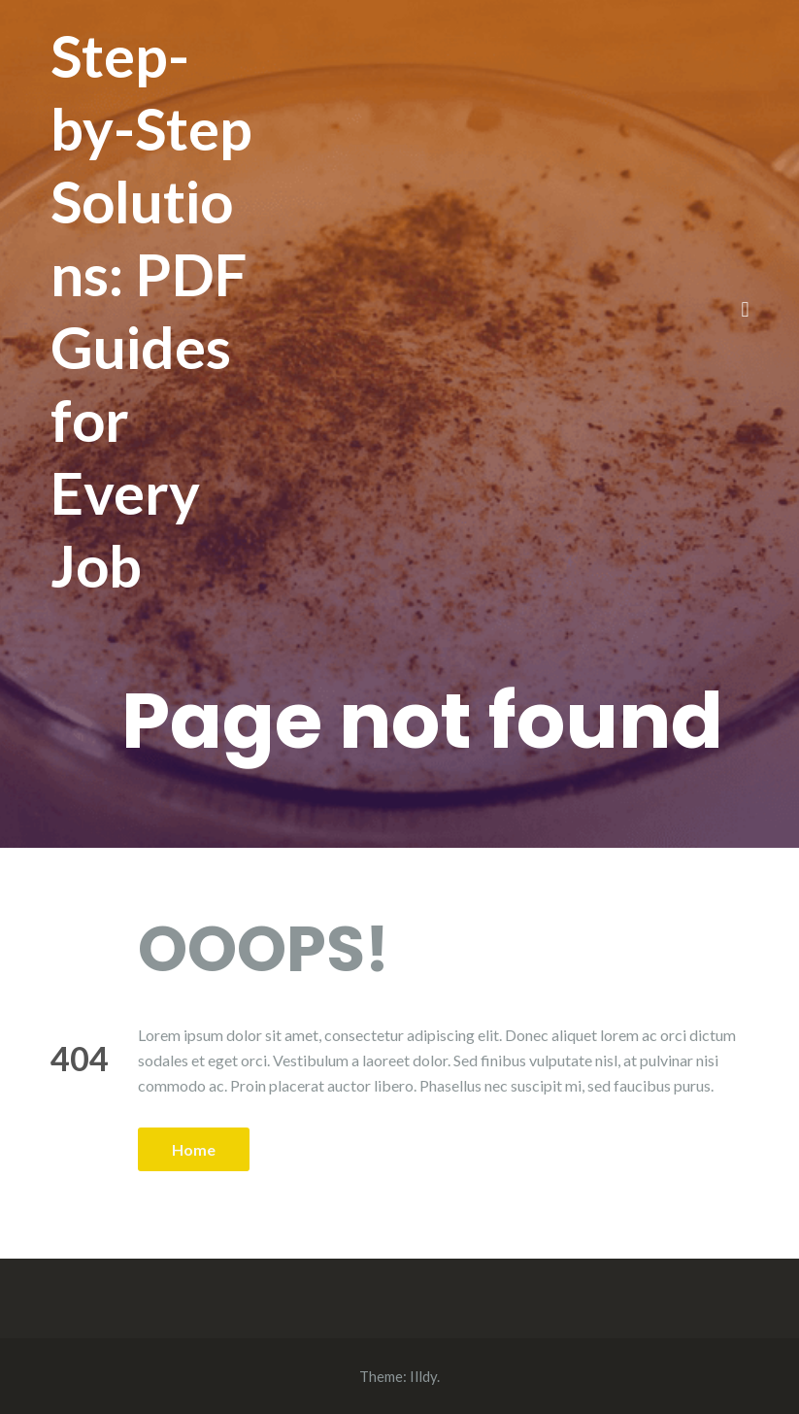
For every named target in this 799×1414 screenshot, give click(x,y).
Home (194, 1149)
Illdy (423, 1376)
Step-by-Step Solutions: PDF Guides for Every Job (151, 310)
